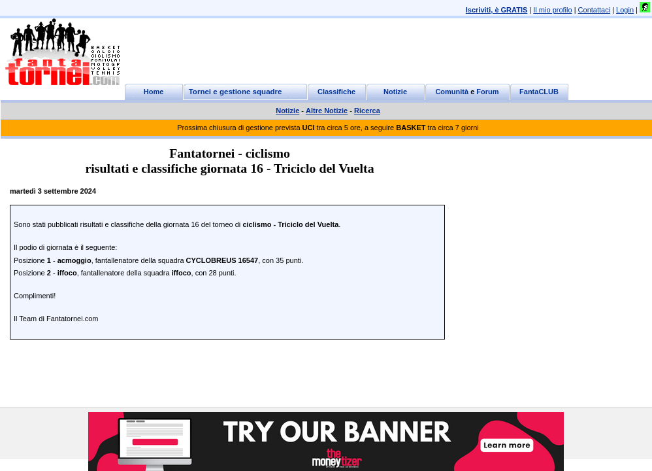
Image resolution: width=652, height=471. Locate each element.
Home (154, 92)
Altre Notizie (327, 110)
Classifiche (336, 92)
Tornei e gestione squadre (235, 92)
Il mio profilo (552, 10)
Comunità (451, 92)
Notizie (395, 92)
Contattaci (594, 10)
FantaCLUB (539, 92)
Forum (487, 92)
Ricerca (367, 110)
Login (625, 10)
